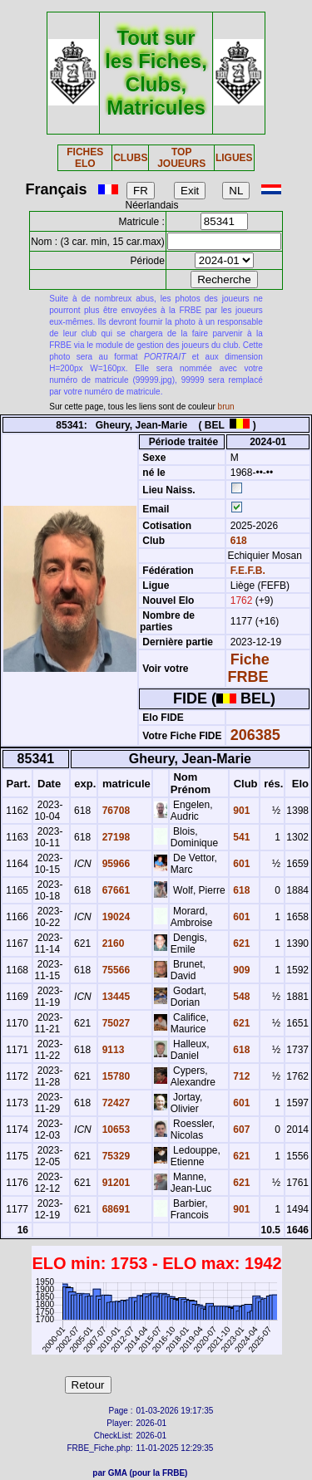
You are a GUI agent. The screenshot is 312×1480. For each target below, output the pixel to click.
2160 (111, 943)
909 (240, 970)
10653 (114, 1129)
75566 (114, 970)
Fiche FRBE (248, 668)
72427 (114, 1103)
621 (240, 943)
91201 (114, 1182)
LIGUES (234, 158)
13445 (114, 996)
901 (240, 810)
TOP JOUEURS (181, 157)
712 (240, 1076)
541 (240, 837)
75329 (114, 1156)
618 (236, 540)
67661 (114, 890)
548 (240, 996)
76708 (114, 810)
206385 (255, 735)
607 (240, 1129)
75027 (114, 1023)
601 (240, 864)
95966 (114, 864)
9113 (111, 1050)
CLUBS (130, 158)
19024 (114, 917)
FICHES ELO (85, 157)
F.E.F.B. (247, 570)
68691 (114, 1209)
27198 (114, 837)
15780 (114, 1076)
